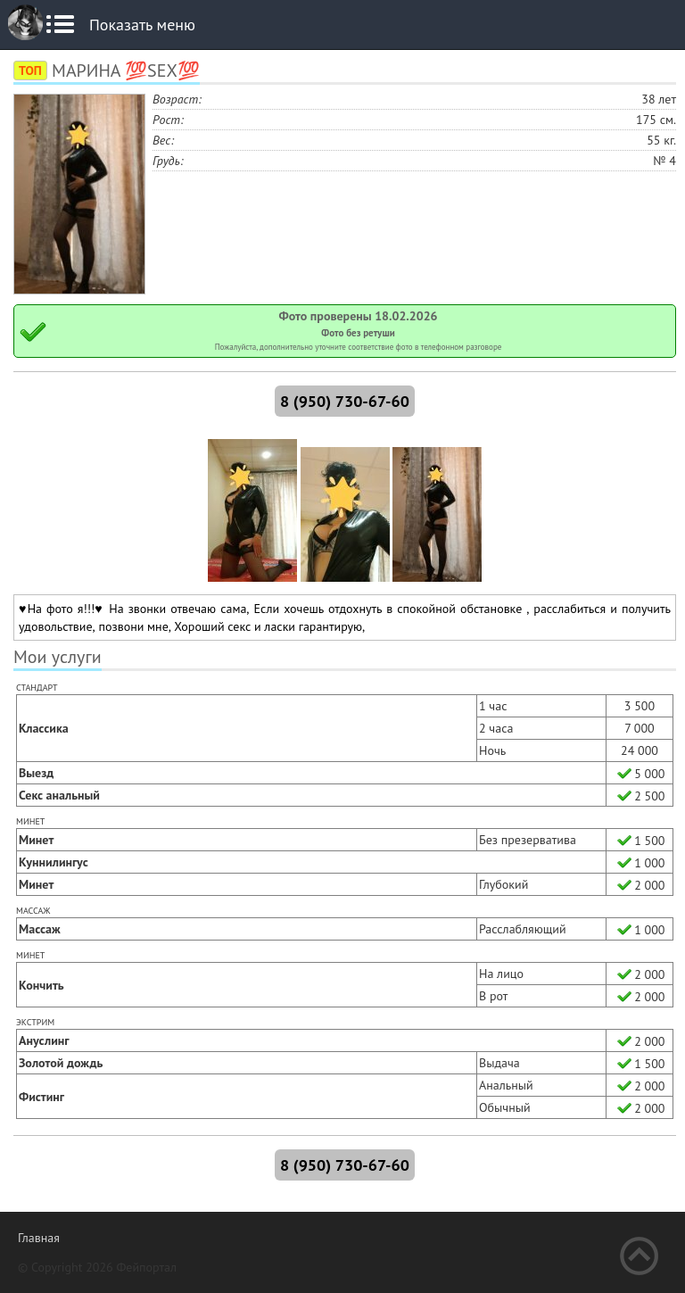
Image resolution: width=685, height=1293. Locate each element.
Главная (39, 1238)
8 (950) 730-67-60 (344, 401)
